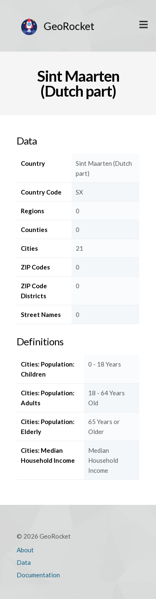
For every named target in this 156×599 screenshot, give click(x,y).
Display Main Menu (143, 25)
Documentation (38, 575)
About (25, 550)
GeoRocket (69, 26)
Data (24, 562)
